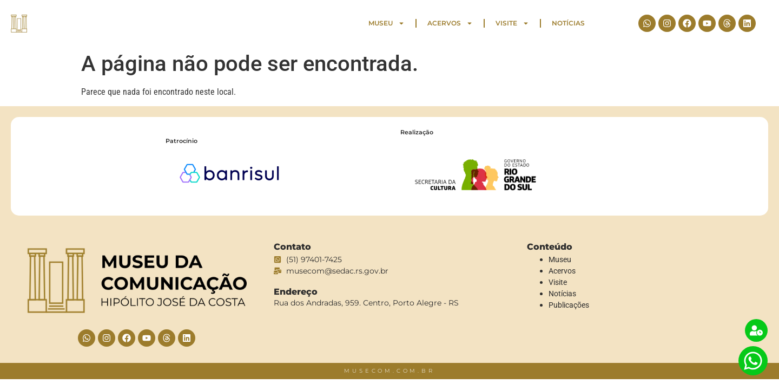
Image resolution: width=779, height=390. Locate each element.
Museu (386, 23)
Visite (512, 23)
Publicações (569, 305)
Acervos (450, 23)
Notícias (568, 23)
